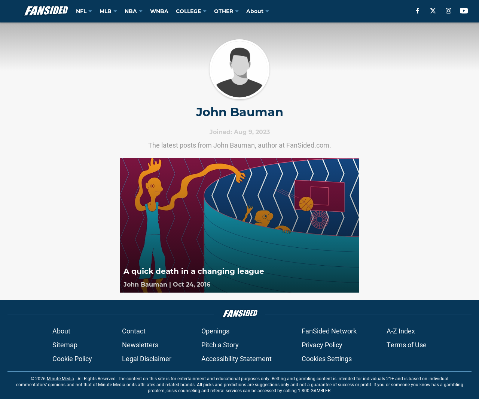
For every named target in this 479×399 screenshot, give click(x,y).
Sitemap (64, 344)
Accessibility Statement (236, 358)
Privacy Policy (322, 344)
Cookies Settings (327, 358)
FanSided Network (329, 330)
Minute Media (60, 378)
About (61, 330)
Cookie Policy (72, 358)
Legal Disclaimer (146, 358)
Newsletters (140, 344)
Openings (215, 330)
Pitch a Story (220, 344)
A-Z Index (401, 330)
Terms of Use (407, 344)
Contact (134, 330)
